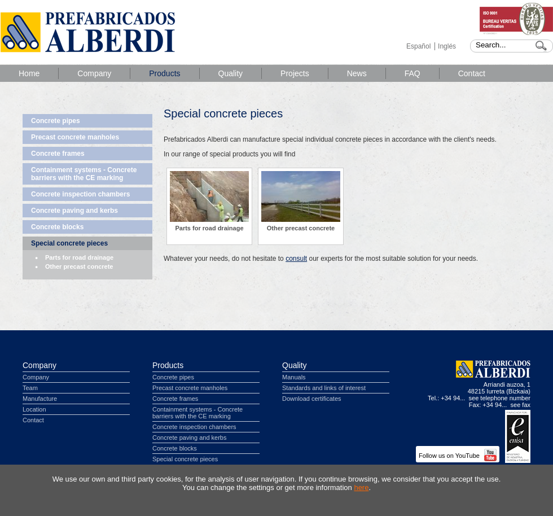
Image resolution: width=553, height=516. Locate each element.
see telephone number (499, 398)
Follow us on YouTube (458, 455)
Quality (230, 73)
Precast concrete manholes (75, 137)
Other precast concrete (79, 266)
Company (94, 73)
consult (296, 259)
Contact (471, 73)
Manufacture (40, 398)
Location (34, 409)
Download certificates (311, 398)
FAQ (412, 73)
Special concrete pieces (69, 243)
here (361, 487)
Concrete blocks (57, 227)
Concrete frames (58, 154)
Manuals (294, 377)
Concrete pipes (55, 121)
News (357, 73)
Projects (294, 73)
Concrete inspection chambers (80, 194)
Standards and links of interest (324, 387)
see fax (520, 404)
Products (164, 73)
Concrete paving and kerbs (74, 211)
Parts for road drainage (79, 257)
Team (30, 387)
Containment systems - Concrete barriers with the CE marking (84, 174)
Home (29, 73)
